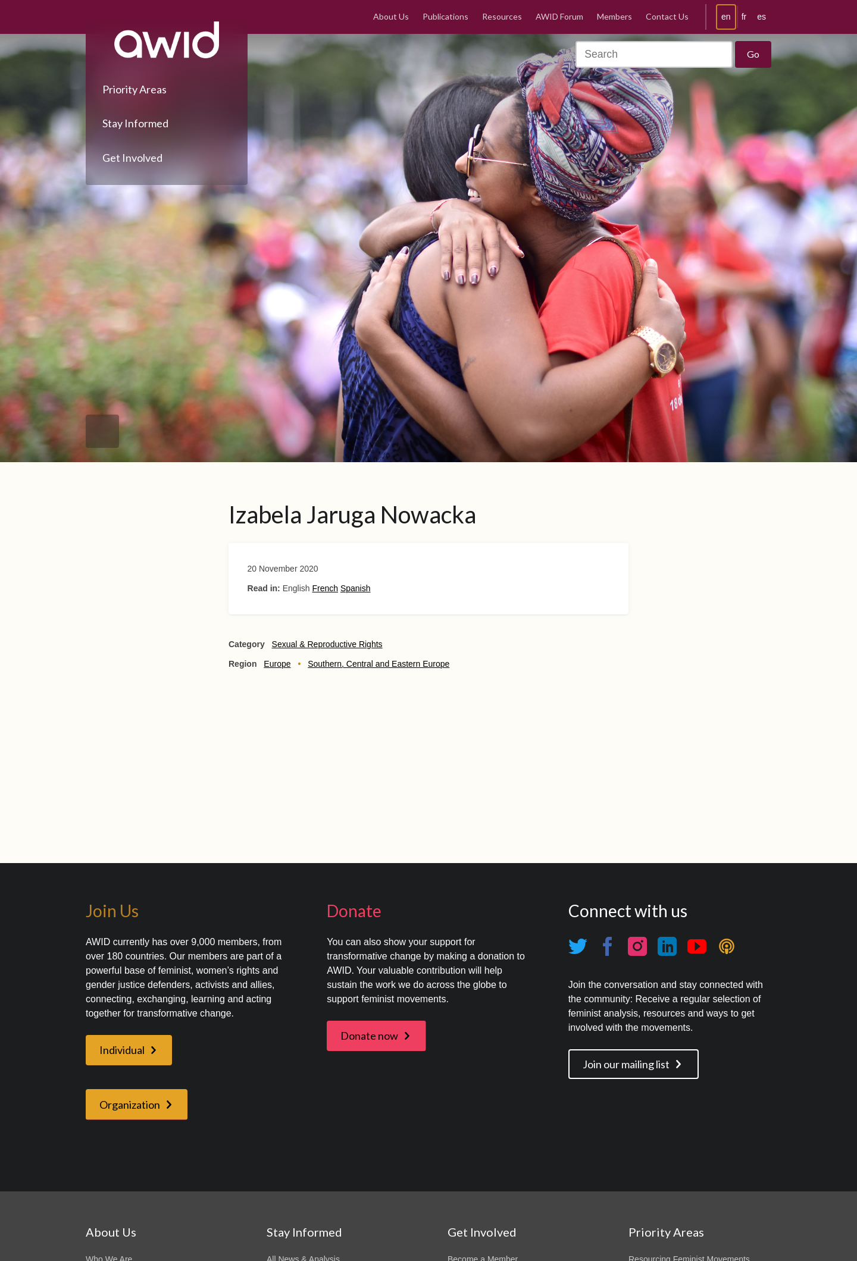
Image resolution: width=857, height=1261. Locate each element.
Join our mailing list (626, 1064)
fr (744, 16)
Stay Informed (135, 123)
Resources (502, 16)
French (325, 588)
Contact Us (667, 16)
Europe (277, 664)
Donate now (369, 1035)
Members (614, 16)
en (726, 16)
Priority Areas (134, 89)
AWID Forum (559, 16)
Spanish (355, 588)
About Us (391, 16)
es (761, 16)
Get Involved (132, 157)
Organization (129, 1104)
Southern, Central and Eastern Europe (378, 664)
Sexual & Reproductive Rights (327, 644)
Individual (122, 1049)
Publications (445, 16)
